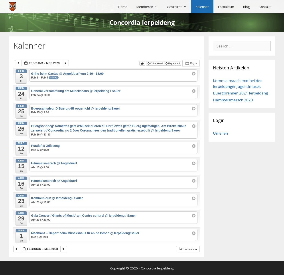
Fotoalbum (226, 6)
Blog (246, 6)
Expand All (173, 63)
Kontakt (265, 6)
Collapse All (156, 63)
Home (122, 6)
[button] (187, 249)
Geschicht (179, 6)
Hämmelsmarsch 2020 (233, 99)
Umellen (220, 133)
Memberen (149, 6)
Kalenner (202, 6)
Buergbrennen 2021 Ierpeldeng (240, 93)
